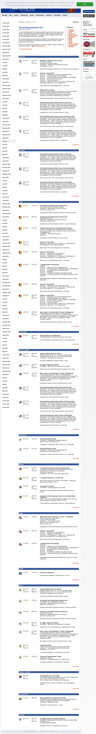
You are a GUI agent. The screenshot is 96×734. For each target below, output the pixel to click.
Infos (10, 15)
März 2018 (5, 115)
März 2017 (5, 154)
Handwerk (49, 15)
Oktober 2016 (5, 170)
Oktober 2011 (5, 368)
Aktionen (71, 30)
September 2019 (6, 55)
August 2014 (5, 256)
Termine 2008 (5, 407)
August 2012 (5, 335)
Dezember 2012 (6, 322)
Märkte (71, 38)
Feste (70, 32)
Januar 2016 (5, 200)
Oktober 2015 (5, 210)
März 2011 (5, 391)
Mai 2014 (4, 266)
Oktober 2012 (5, 328)
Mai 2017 (4, 147)
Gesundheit (57, 15)
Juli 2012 (4, 338)
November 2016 (6, 167)
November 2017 (6, 128)
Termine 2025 (5, 26)
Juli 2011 (4, 377)
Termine (65, 15)
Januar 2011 (5, 397)
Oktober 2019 (5, 52)
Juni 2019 (4, 65)
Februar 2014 (5, 276)
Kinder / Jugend (73, 35)
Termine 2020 (5, 42)
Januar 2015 (5, 239)
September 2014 (6, 253)
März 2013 (5, 312)
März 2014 (5, 272)
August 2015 (5, 216)
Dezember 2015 (6, 203)
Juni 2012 (4, 341)
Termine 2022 (5, 36)
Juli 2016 (4, 180)
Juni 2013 (4, 302)
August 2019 (5, 59)
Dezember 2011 (6, 361)
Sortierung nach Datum (26, 49)
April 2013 (5, 308)
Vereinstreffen (73, 45)
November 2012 (6, 325)
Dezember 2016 (6, 164)
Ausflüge (71, 31)
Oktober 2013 (5, 289)
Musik (70, 39)
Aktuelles (4, 15)
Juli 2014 (4, 259)
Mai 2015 (4, 226)
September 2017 (6, 134)
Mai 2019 (4, 69)
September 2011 (6, 371)
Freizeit (16, 15)
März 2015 (5, 233)
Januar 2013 (5, 318)
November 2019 (6, 49)
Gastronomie (24, 15)
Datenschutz (54, 731)
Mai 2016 (4, 187)
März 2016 (5, 193)
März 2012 (5, 351)
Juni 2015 (4, 223)
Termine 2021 (5, 39)
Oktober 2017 (5, 131)
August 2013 (5, 295)
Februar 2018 (5, 118)
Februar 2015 (5, 236)
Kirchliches (72, 37)
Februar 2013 (5, 315)
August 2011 (5, 374)
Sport (70, 42)
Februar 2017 (5, 157)
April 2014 (5, 269)
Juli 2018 (4, 101)
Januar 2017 (5, 161)
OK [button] (85, 4)
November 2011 (6, 364)
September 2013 (6, 292)
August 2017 (5, 138)
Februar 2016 (5, 197)
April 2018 (5, 111)
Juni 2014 (4, 262)
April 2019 (5, 72)
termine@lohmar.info (39, 46)
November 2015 (6, 207)
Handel (32, 15)
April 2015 (5, 230)
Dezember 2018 (6, 85)
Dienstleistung (40, 15)
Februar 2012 (5, 354)
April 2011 (5, 387)
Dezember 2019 (6, 46)
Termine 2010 (5, 400)
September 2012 (6, 331)
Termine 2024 (5, 29)
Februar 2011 (5, 394)
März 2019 (5, 75)
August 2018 (5, 98)
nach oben (76, 144)
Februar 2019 (5, 78)
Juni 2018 (4, 105)
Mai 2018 (4, 108)
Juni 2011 (4, 381)
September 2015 (6, 213)
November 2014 (6, 246)
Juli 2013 (4, 299)
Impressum (43, 731)
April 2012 (5, 348)
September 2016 (6, 174)
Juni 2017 (4, 144)
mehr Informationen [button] (65, 5)
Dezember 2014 (6, 243)
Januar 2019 (5, 82)
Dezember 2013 (6, 282)
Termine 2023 (5, 32)
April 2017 (5, 151)
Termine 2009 (5, 404)
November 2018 (6, 88)
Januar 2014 (5, 279)
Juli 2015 (4, 220)
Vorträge (71, 46)
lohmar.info (22, 22)
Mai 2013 (4, 305)
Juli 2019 (4, 62)
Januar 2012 (5, 358)
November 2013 (6, 285)
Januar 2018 (5, 121)
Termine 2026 (5, 23)
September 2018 (6, 95)
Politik (70, 41)
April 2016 (5, 190)
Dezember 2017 (6, 124)
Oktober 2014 (5, 249)
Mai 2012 (4, 345)
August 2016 (5, 177)
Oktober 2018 (5, 92)
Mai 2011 (4, 384)
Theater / (74, 43)
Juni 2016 (4, 184)
